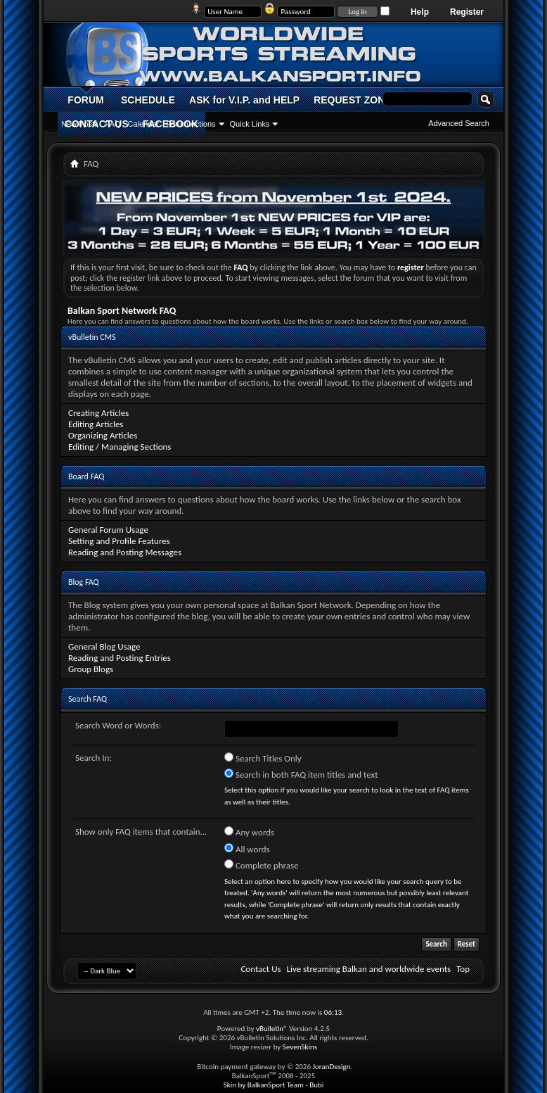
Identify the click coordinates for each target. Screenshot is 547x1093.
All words (247, 848)
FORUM (85, 100)
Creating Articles (98, 412)
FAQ (113, 124)
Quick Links (250, 124)
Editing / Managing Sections (119, 446)
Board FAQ (86, 476)
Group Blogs (90, 669)
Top (463, 969)
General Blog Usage (104, 646)
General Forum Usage (108, 529)
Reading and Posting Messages (124, 552)
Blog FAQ (83, 582)
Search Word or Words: (118, 725)
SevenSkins (300, 1046)
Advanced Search (458, 123)
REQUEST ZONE (352, 100)
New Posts (79, 124)
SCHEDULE (148, 100)
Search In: (93, 757)
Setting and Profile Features (119, 541)
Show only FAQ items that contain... (141, 831)
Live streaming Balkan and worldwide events (369, 969)
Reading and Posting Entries (119, 657)
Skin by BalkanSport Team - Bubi (274, 1084)
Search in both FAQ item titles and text (301, 774)
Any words (249, 832)
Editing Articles (95, 424)
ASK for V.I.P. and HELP (244, 100)
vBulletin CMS (92, 337)
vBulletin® (272, 1028)
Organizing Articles (102, 435)
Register (467, 12)
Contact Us (260, 969)
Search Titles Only (263, 758)
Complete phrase (261, 865)
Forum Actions (190, 124)
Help (420, 12)
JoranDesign (331, 1066)
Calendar (144, 124)
